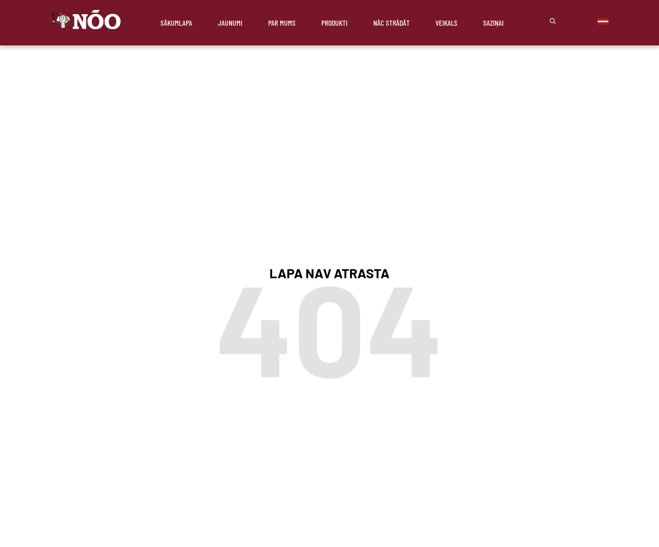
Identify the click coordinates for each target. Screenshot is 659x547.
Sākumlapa (176, 22)
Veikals (446, 22)
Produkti (334, 22)
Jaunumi (230, 22)
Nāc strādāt (391, 22)
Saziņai (493, 22)
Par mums (282, 22)
